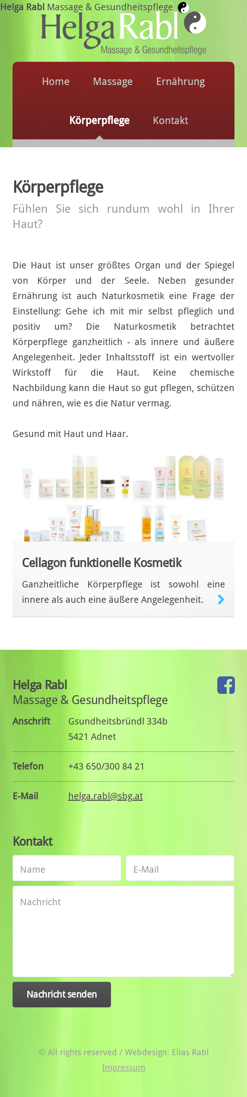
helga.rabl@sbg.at (105, 796)
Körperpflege (99, 120)
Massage (113, 81)
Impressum (123, 1067)
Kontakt (170, 120)
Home (56, 81)
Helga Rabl (91, 7)
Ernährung (180, 81)
